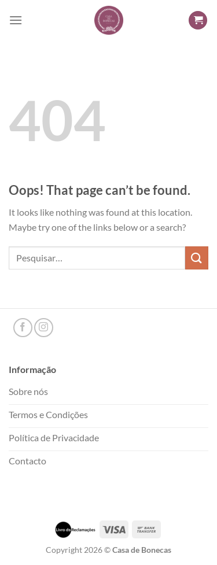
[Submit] (196, 257)
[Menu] (16, 20)
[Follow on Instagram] (43, 327)
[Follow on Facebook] (22, 327)
